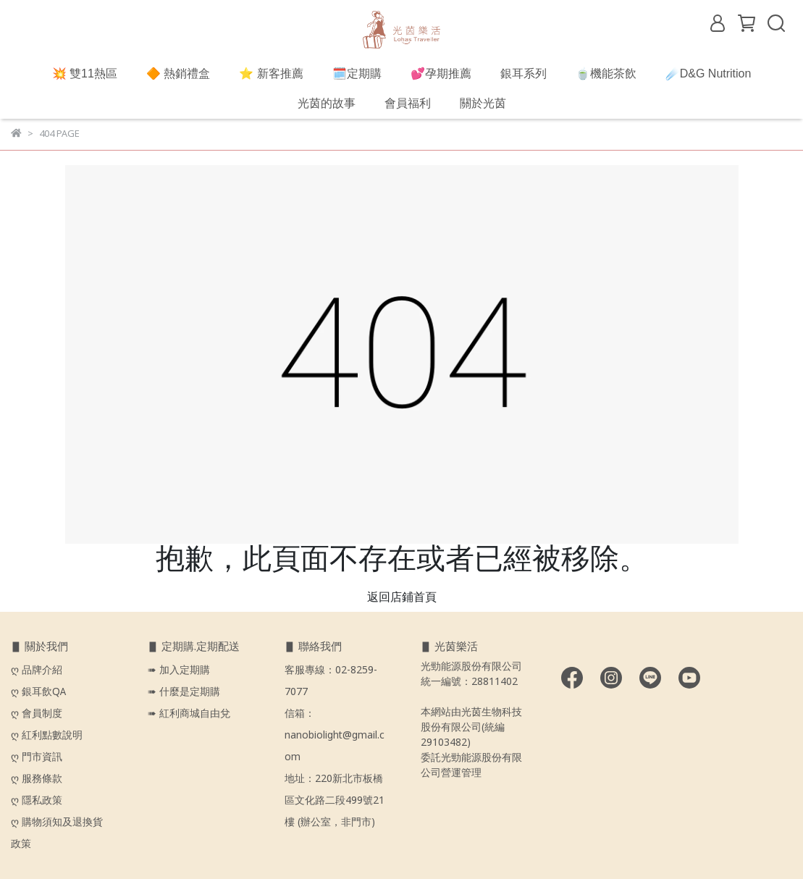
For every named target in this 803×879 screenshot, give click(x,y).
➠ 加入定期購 (179, 670)
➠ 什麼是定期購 (184, 692)
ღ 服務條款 (36, 779)
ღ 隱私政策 (36, 800)
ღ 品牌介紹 (38, 670)
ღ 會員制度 (36, 713)
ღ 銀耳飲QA (38, 692)
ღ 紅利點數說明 (47, 735)
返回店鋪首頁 (402, 597)
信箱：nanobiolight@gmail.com (334, 735)
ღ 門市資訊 (36, 757)
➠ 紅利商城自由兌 (189, 713)
